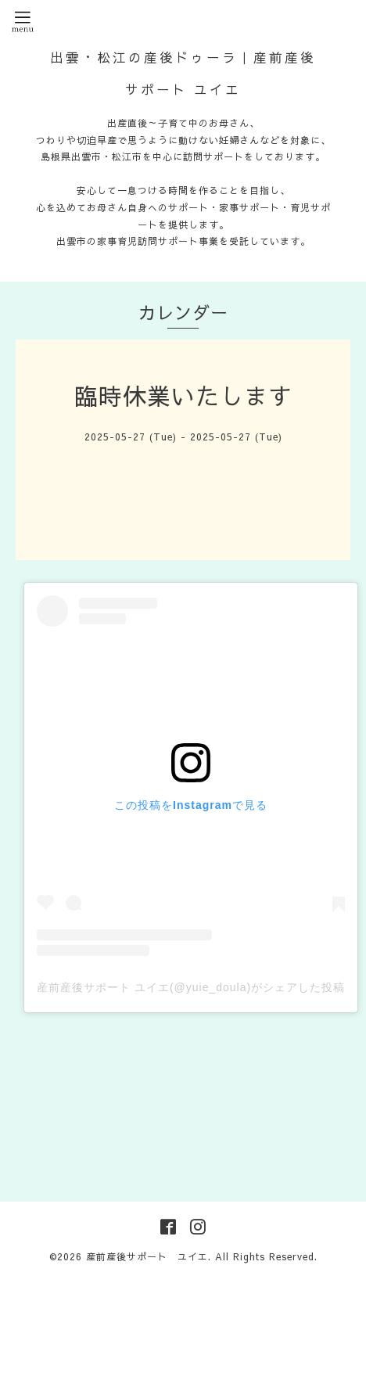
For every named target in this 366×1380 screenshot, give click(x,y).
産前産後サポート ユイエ (147, 1256)
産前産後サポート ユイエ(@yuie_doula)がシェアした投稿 (191, 987)
